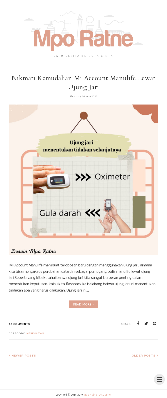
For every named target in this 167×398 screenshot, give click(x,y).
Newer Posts (24, 355)
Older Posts (143, 355)
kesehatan (35, 333)
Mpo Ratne (90, 395)
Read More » (83, 304)
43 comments (19, 324)
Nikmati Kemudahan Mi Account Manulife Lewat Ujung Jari (83, 82)
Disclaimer (105, 395)
